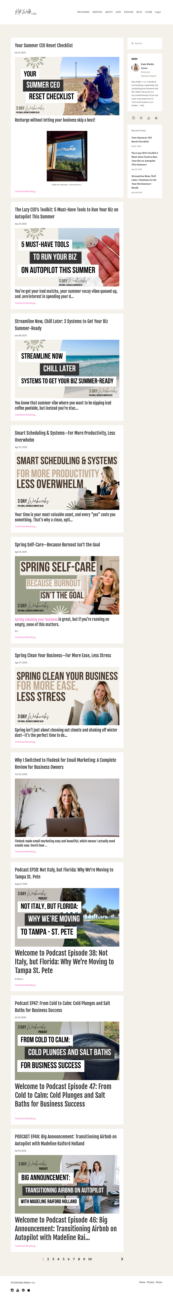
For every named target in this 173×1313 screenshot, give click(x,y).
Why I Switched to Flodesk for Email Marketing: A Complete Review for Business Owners (66, 770)
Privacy (149, 1296)
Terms (159, 1296)
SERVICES (97, 12)
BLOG (139, 12)
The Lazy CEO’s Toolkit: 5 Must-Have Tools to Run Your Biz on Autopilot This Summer (145, 159)
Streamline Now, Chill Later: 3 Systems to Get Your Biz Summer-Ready (144, 182)
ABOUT (109, 12)
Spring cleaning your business (38, 619)
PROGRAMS (83, 12)
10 (90, 1273)
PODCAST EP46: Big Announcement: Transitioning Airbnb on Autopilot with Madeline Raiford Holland (66, 1150)
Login (158, 12)
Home (139, 1296)
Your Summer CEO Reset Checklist (50, 45)
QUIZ (118, 12)
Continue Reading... (26, 191)
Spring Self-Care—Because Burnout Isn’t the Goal (66, 544)
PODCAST (128, 12)
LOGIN (148, 12)
